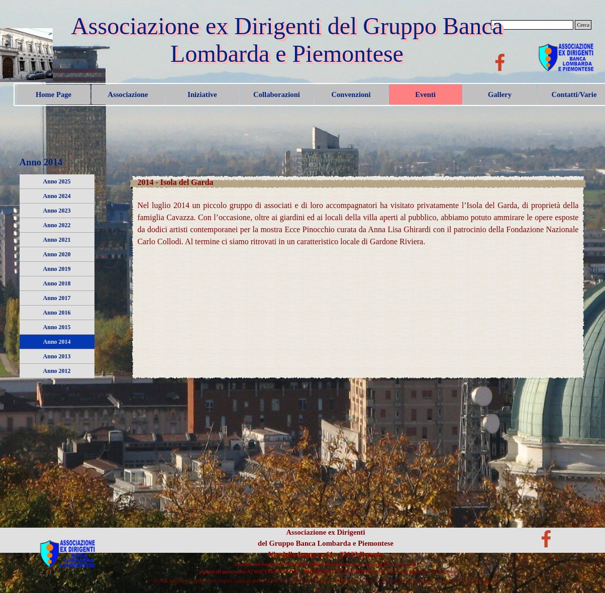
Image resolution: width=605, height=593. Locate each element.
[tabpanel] (357, 217)
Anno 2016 (57, 312)
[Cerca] (532, 25)
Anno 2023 (57, 210)
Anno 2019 (57, 268)
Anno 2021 (57, 239)
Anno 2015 (57, 327)
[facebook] (500, 62)
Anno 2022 (57, 225)
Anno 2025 (57, 181)
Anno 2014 (57, 341)
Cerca (583, 25)
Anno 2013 (57, 356)
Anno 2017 (57, 298)
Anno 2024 (57, 196)
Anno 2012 (57, 370)
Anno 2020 (57, 254)
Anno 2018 (57, 283)
